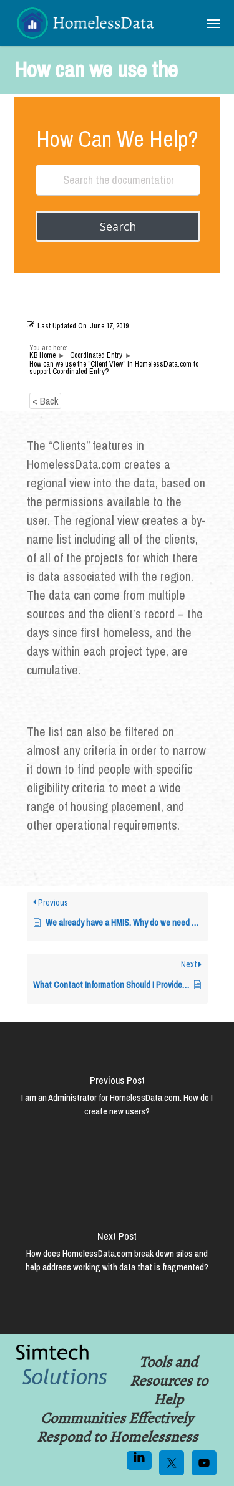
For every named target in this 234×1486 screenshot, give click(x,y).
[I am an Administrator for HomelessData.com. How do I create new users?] (117, 1100)
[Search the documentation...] (118, 180)
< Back (45, 401)
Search (118, 226)
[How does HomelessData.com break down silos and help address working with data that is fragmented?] (117, 1256)
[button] (213, 23)
